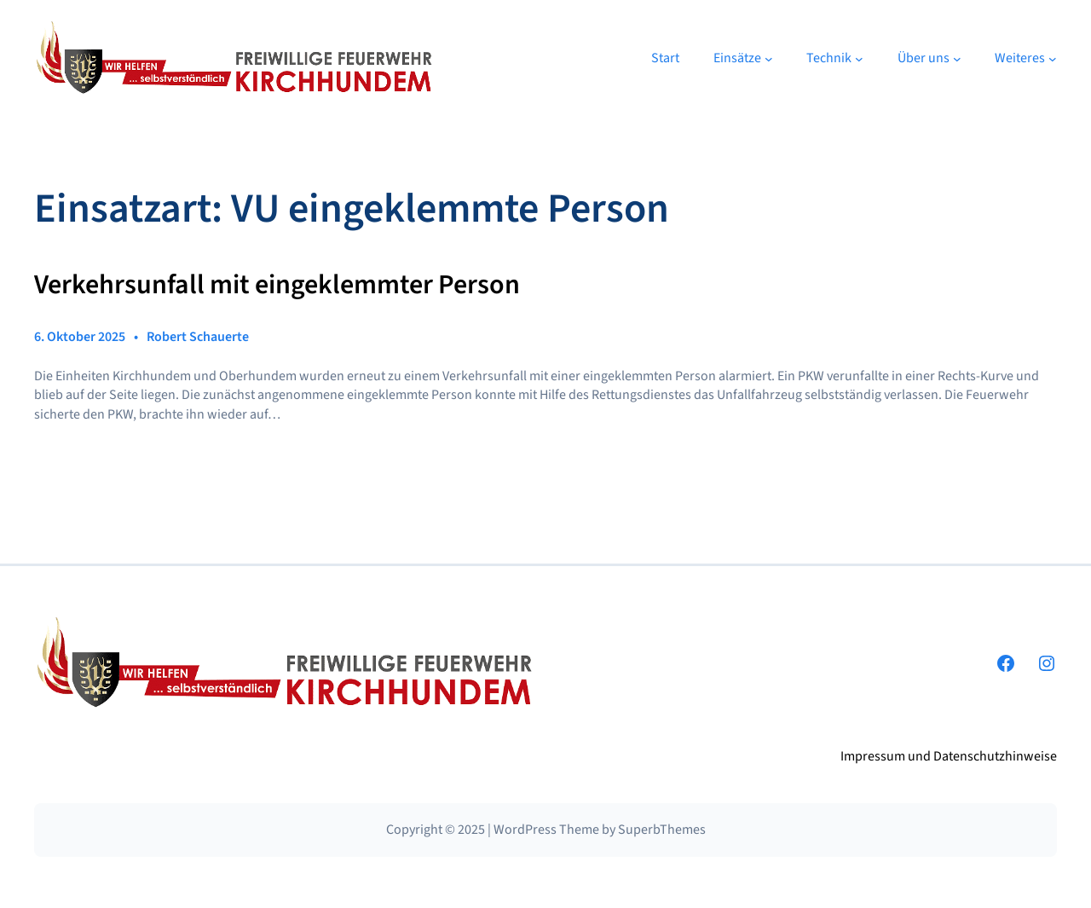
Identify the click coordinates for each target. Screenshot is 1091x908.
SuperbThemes (662, 829)
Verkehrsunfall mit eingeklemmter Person (277, 286)
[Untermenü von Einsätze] (769, 59)
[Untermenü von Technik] (859, 59)
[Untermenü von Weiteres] (1052, 59)
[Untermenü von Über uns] (957, 59)
